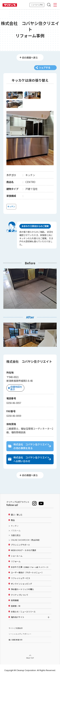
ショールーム (16, 585)
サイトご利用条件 (16, 658)
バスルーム (15, 560)
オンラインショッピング (21, 613)
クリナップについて (19, 624)
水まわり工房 (29, 597)
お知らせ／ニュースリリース (23, 641)
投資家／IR (15, 635)
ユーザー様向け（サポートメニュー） (27, 602)
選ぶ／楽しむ (16, 544)
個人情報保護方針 (16, 669)
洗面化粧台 (15, 565)
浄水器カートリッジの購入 (22, 619)
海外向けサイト (17, 647)
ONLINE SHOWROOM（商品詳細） (26, 570)
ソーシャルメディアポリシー (20, 664)
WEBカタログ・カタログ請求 (23, 580)
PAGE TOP (30, 688)
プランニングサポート (20, 574)
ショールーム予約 (37, 5)
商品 (13, 550)
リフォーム (15, 591)
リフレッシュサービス (20, 608)
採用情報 (15, 630)
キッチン (15, 555)
